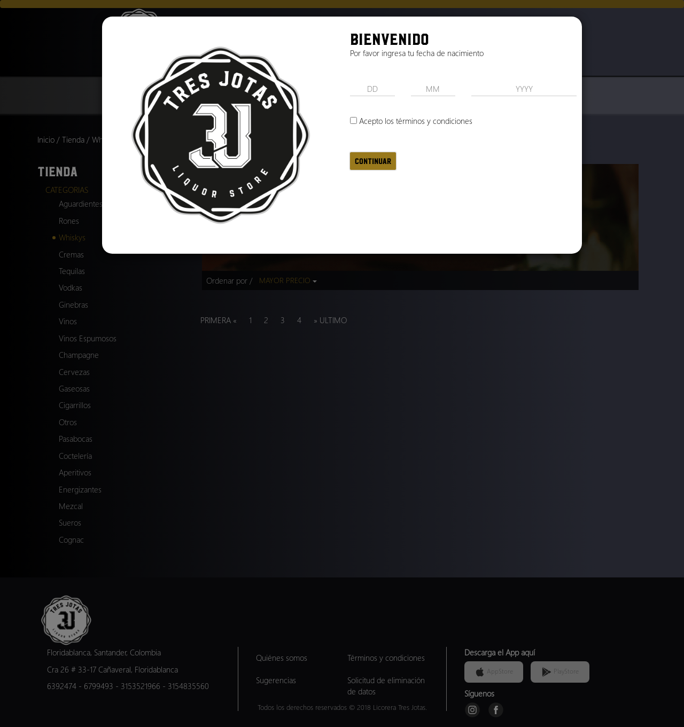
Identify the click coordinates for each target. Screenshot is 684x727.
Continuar (373, 161)
